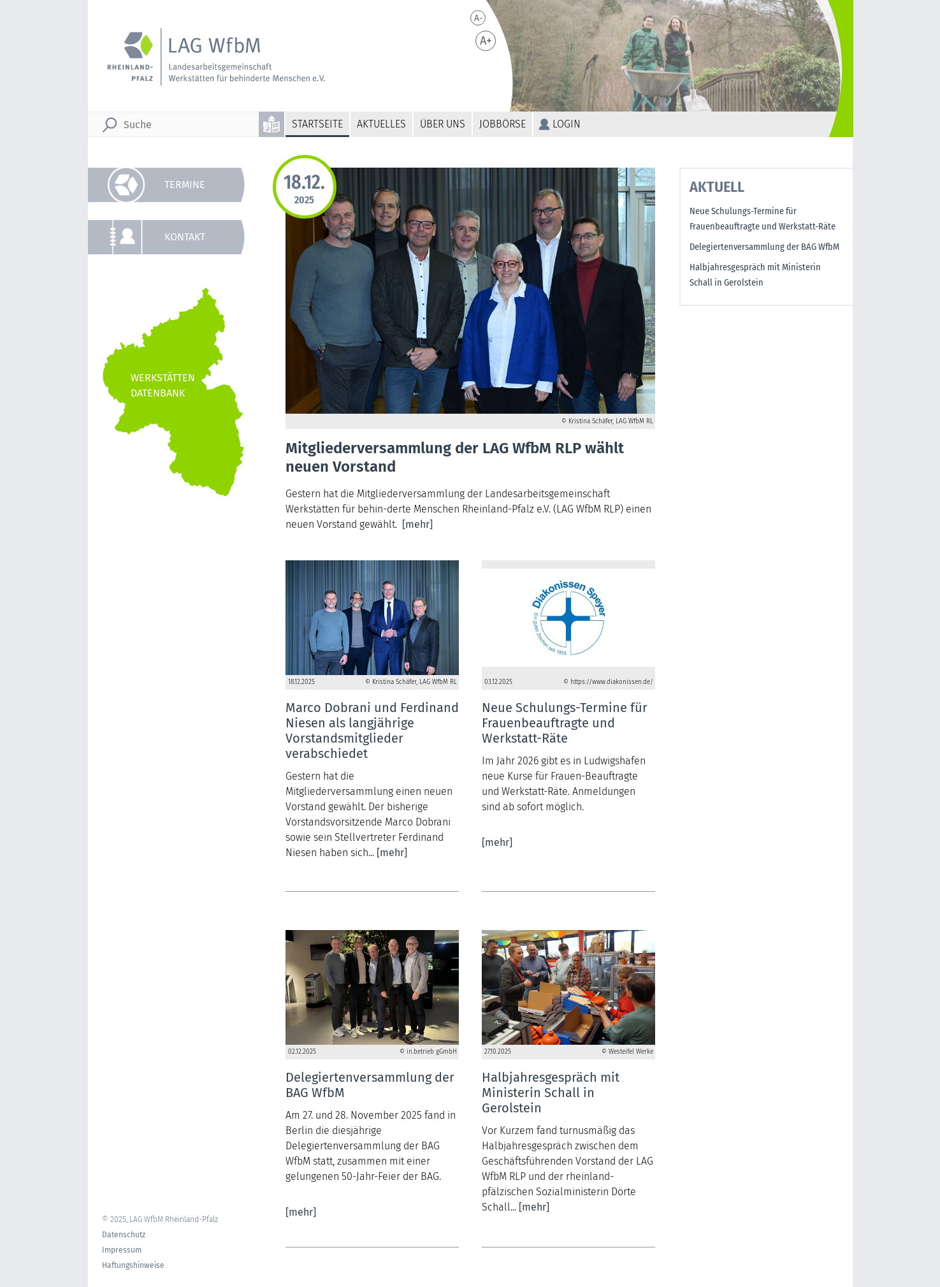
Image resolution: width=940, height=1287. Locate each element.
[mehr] (417, 524)
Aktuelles (381, 124)
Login (567, 124)
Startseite (317, 124)
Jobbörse (502, 124)
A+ (486, 41)
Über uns (442, 124)
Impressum (121, 1250)
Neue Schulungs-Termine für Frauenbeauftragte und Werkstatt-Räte (762, 219)
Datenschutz (123, 1235)
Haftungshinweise (133, 1265)
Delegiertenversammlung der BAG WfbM (764, 247)
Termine (184, 184)
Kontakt (184, 237)
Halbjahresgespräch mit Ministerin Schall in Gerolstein (755, 275)
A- (478, 18)
